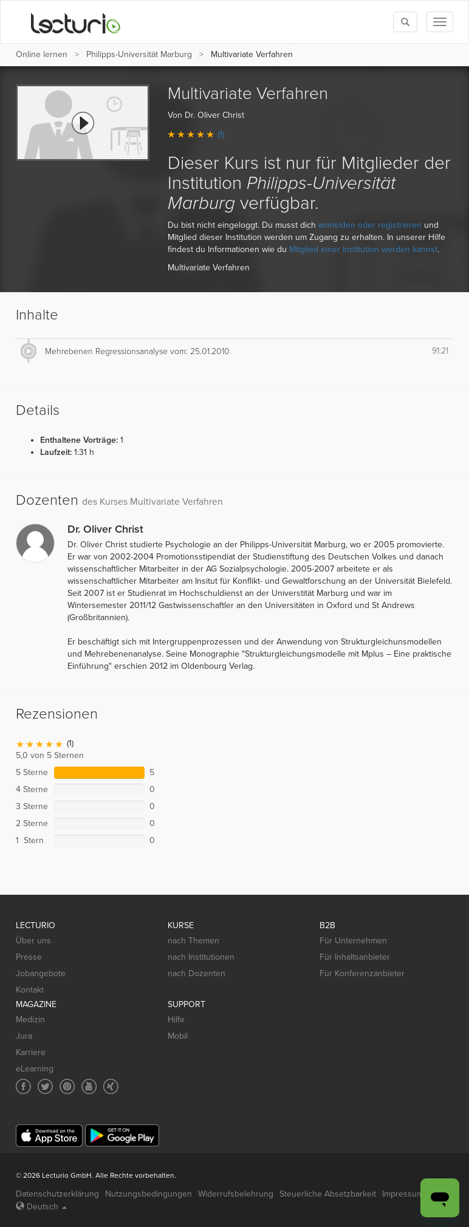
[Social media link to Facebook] (23, 1086)
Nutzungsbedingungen (148, 1194)
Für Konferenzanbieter (362, 973)
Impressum (402, 1194)
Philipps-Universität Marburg (139, 54)
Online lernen (41, 54)
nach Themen (193, 940)
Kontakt (30, 990)
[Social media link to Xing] (110, 1086)
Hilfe (176, 1019)
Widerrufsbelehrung (235, 1194)
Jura (24, 1036)
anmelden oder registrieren (370, 225)
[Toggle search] (405, 22)
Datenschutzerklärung (57, 1194)
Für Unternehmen (353, 940)
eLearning (34, 1069)
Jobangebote (41, 973)
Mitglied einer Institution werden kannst (363, 249)
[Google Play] (122, 1135)
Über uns (33, 940)
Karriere (31, 1052)
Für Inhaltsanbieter (355, 957)
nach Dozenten (196, 973)
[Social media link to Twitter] (45, 1086)
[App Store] (49, 1135)
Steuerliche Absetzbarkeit (327, 1194)
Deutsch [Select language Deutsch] (41, 1206)
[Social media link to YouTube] (89, 1086)
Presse (29, 957)
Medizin (30, 1019)
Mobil (178, 1036)
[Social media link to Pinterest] (67, 1086)
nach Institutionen (201, 957)
